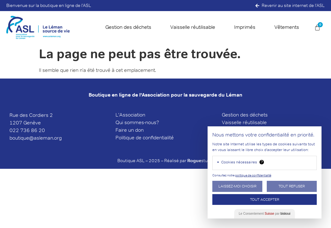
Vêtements (286, 27)
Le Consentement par (264, 213)
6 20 (39, 130)
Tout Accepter (264, 199)
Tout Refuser (291, 186)
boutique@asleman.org (35, 138)
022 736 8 (21, 130)
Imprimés (244, 27)
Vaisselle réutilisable (192, 27)
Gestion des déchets (128, 27)
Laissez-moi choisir (237, 186)
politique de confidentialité (253, 175)
